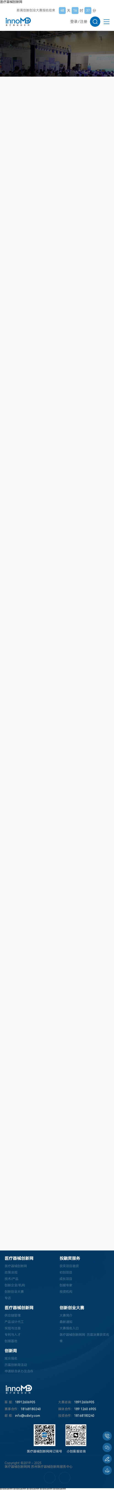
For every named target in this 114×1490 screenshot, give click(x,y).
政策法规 (11, 1272)
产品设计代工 (14, 1322)
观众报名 (11, 1358)
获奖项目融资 (69, 1266)
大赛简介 (66, 1315)
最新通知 (66, 1322)
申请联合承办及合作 (19, 1371)
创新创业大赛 (14, 1291)
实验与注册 (13, 1328)
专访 (8, 1298)
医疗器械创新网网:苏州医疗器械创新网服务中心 (39, 1466)
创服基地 (11, 1341)
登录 (74, 21)
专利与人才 (13, 1334)
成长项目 (66, 1279)
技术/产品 (12, 1279)
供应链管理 (13, 1315)
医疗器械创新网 (11, 2)
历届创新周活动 (16, 1365)
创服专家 (66, 1285)
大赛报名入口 (69, 1328)
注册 (83, 21)
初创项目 (66, 1272)
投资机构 (66, 1291)
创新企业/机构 (15, 1285)
